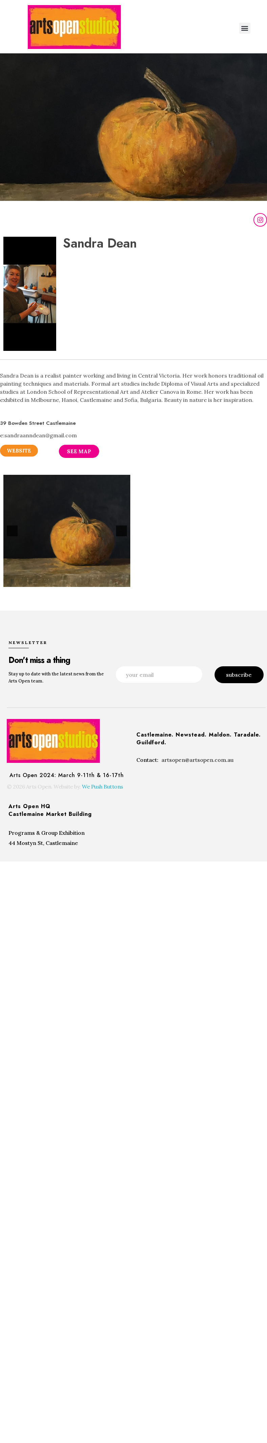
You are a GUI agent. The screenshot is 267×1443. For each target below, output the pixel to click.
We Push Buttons (102, 786)
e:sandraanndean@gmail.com (38, 435)
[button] (244, 28)
